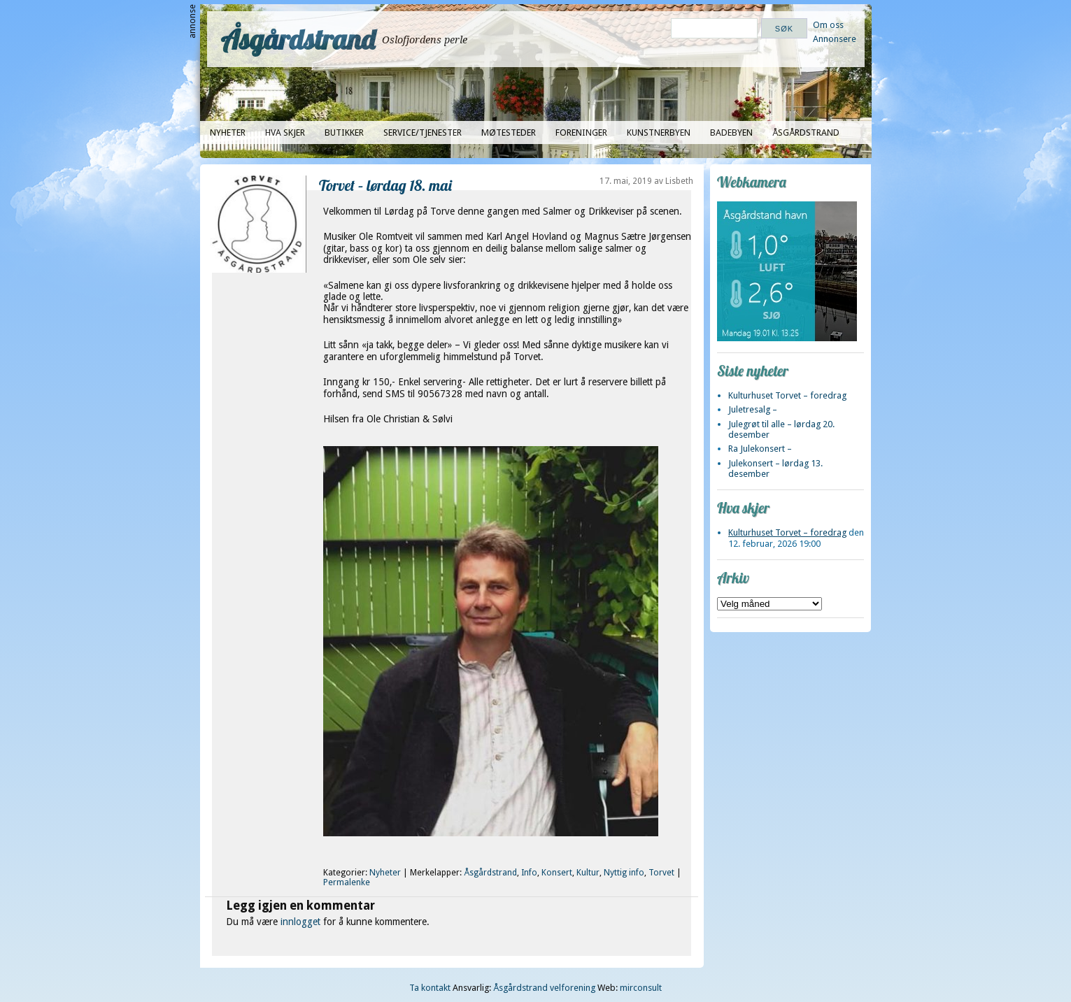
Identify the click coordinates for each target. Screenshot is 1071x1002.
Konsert (556, 873)
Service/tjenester (422, 132)
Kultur (588, 873)
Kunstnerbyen (658, 132)
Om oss (828, 25)
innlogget (300, 921)
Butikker (344, 132)
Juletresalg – (752, 409)
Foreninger (581, 132)
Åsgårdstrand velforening (544, 987)
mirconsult (641, 987)
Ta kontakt (430, 987)
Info (529, 873)
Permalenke (346, 882)
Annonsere (834, 39)
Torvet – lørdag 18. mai (385, 185)
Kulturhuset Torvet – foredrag (787, 395)
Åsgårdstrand (298, 39)
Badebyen (731, 132)
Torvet (661, 873)
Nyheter (228, 132)
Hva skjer (285, 132)
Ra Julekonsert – (760, 448)
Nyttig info (624, 873)
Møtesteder (508, 132)
